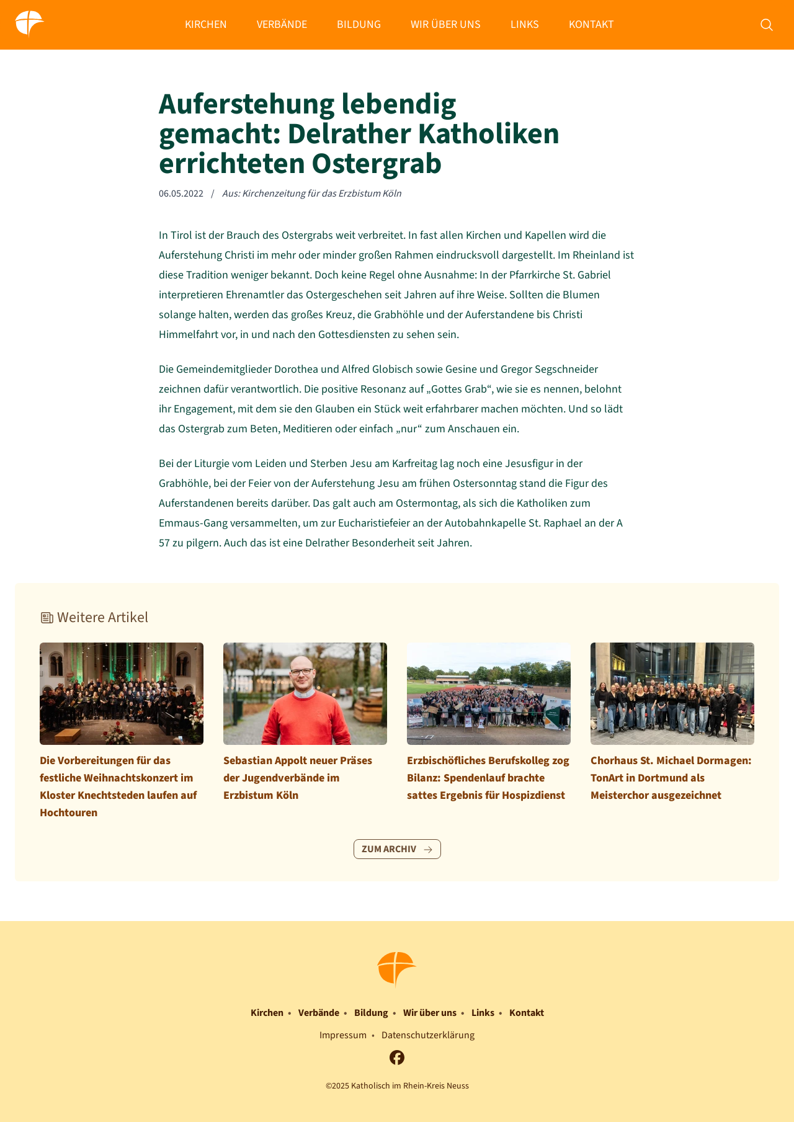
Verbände (282, 24)
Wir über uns (446, 24)
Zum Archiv (397, 849)
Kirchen (206, 24)
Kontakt (591, 24)
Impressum (343, 1035)
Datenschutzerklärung (428, 1035)
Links (525, 24)
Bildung (359, 24)
